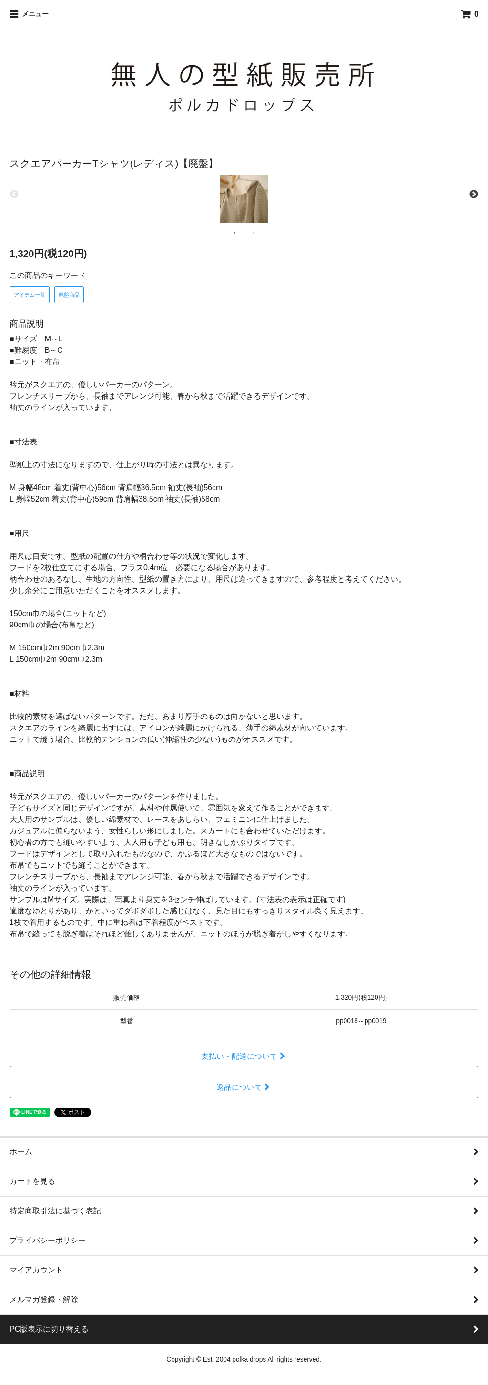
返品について (244, 1087)
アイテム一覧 (29, 295)
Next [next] (473, 194)
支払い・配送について (244, 1056)
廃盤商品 (69, 295)
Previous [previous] (14, 194)
